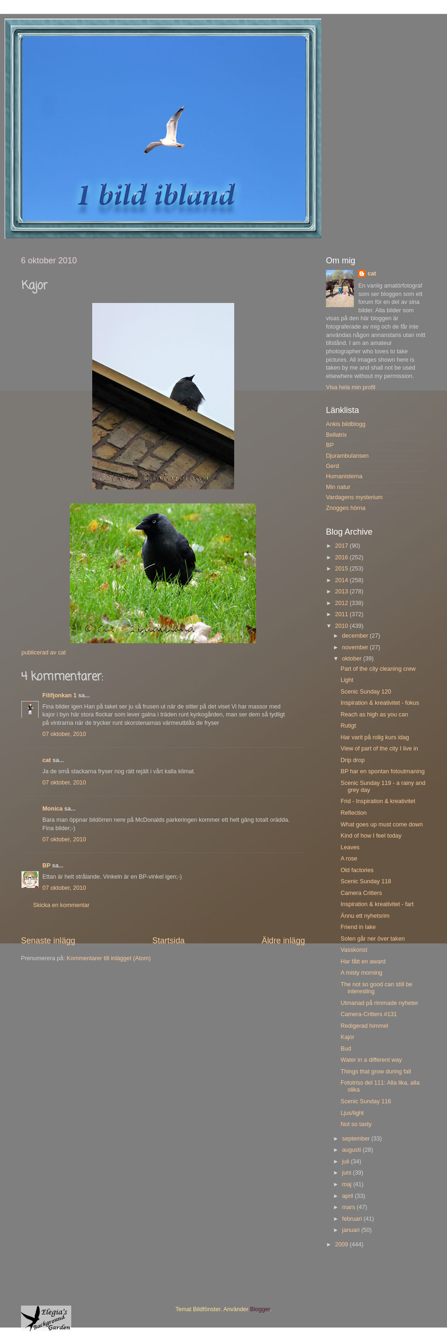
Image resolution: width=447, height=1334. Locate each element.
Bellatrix (336, 435)
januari (351, 1230)
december (356, 636)
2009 (342, 1244)
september (357, 1138)
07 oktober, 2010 (64, 734)
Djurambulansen (347, 456)
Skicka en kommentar (61, 905)
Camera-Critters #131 (368, 1014)
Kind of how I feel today (370, 835)
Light (346, 680)
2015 (342, 568)
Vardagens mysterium (354, 497)
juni (347, 1172)
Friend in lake (358, 927)
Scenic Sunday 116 (365, 1101)
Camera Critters (361, 893)
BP (46, 865)
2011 (342, 614)
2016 (342, 557)
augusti (352, 1150)
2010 (342, 626)
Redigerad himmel (364, 1026)
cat (46, 760)
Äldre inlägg (283, 940)
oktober (353, 658)
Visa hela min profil (350, 387)
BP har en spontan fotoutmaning (382, 771)
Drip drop (352, 760)
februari (353, 1219)
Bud (345, 1048)
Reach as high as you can (374, 714)
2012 (342, 603)
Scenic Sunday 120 (365, 691)
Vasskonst (353, 950)
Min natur (338, 487)
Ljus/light (352, 1113)
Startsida (168, 940)
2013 (342, 591)
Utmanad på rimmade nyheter (379, 1003)
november (356, 647)
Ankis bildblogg (346, 424)
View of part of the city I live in (379, 748)
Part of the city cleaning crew (377, 669)
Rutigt (348, 725)
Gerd (332, 466)
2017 (342, 546)
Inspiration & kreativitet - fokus (379, 703)
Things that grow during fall (375, 1071)
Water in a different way (371, 1060)
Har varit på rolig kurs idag (374, 737)
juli (346, 1161)
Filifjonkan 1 (59, 695)
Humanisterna (344, 476)
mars (349, 1207)
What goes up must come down (381, 824)
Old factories (356, 870)
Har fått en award (363, 961)
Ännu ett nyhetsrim (364, 916)
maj (347, 1184)
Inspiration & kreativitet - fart (376, 904)
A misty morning (361, 973)
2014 (342, 580)
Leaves (349, 847)
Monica (52, 808)
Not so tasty (356, 1124)
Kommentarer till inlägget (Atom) (109, 958)
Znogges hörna (346, 508)
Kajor (347, 1037)
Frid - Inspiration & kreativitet (377, 801)
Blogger (260, 1309)
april (348, 1196)
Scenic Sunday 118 (365, 881)
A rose (348, 858)
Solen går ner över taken (372, 938)
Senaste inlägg (48, 940)
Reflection (353, 813)
